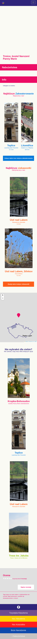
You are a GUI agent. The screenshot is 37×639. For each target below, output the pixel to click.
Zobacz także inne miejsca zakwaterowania (18, 158)
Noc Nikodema (18, 619)
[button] (18, 315)
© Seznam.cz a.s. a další (32, 341)
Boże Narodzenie (18, 630)
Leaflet (26, 341)
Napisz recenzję (26, 587)
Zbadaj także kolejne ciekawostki (18, 284)
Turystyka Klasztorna (18, 613)
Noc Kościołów (18, 624)
